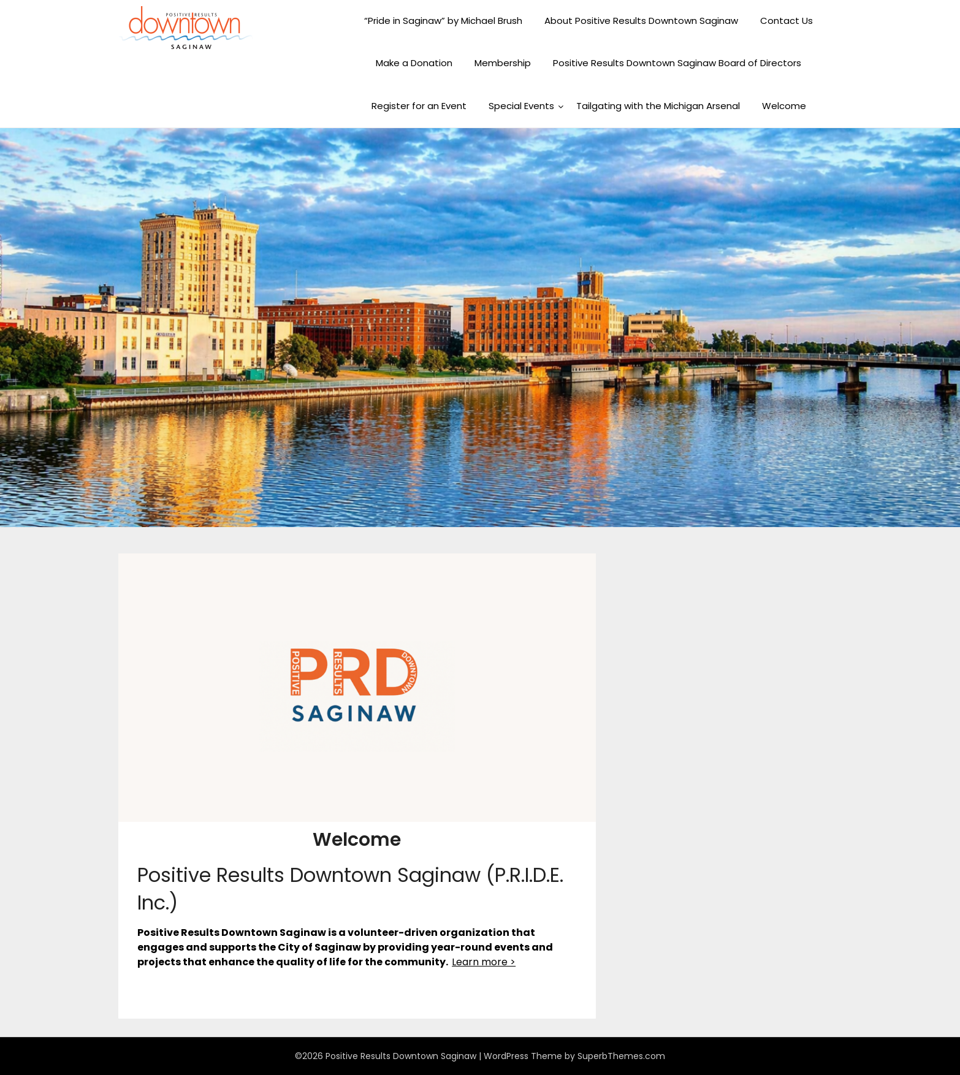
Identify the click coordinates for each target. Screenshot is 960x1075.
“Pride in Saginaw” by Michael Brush (443, 20)
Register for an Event (419, 105)
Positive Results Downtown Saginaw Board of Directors (677, 62)
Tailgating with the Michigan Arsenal (658, 105)
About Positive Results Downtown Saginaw (641, 20)
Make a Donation (414, 62)
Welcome (784, 105)
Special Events (521, 105)
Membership (502, 62)
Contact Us (786, 20)
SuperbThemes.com (621, 1056)
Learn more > (484, 962)
